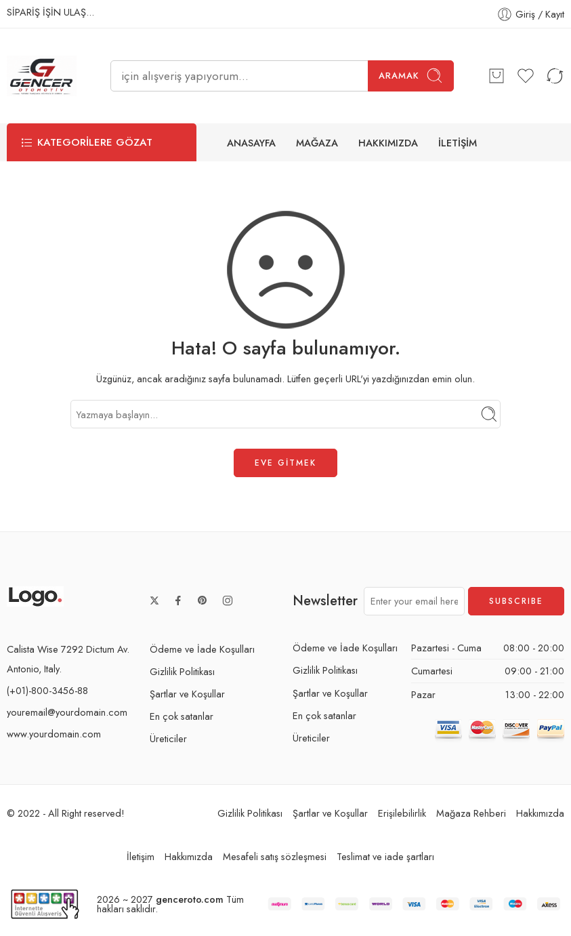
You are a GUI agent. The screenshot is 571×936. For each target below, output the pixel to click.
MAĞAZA (317, 143)
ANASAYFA (251, 143)
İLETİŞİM (457, 143)
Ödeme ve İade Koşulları (202, 649)
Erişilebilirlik (402, 813)
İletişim (140, 857)
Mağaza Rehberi (471, 813)
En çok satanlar (181, 716)
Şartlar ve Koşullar (187, 694)
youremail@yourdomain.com (67, 712)
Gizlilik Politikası (182, 671)
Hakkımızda (540, 813)
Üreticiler (168, 738)
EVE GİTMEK (285, 463)
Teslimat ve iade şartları (385, 857)
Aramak (411, 75)
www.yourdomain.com (54, 734)
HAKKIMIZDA (388, 143)
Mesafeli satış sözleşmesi (274, 857)
